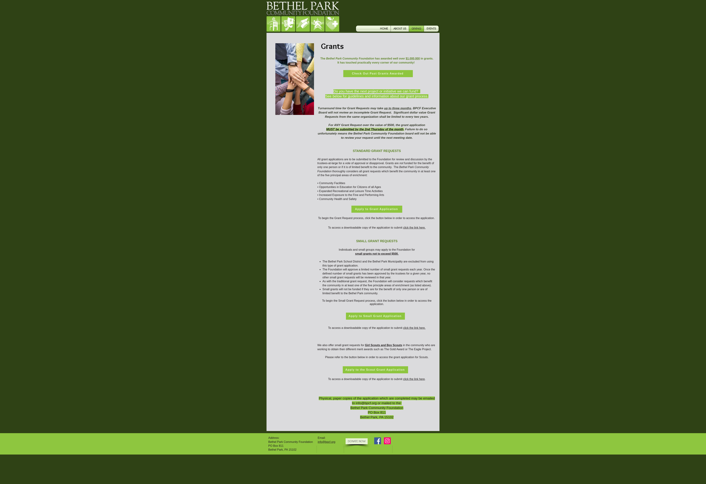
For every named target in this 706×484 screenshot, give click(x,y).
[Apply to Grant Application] (376, 209)
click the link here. (414, 327)
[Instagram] (387, 440)
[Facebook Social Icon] (377, 440)
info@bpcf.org (366, 403)
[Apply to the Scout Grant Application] (375, 369)
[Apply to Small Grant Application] (375, 316)
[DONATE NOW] (357, 441)
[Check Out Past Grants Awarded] (378, 73)
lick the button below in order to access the (393, 218)
